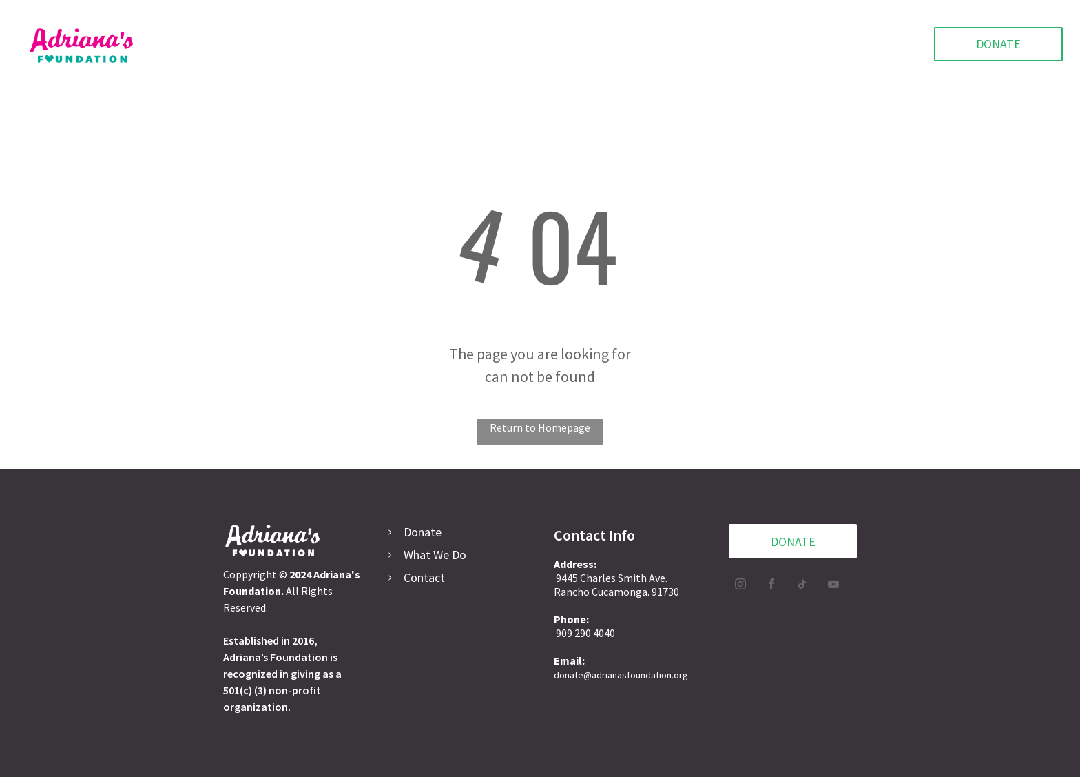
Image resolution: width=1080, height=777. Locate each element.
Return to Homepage (540, 427)
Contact (424, 577)
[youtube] (833, 586)
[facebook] (771, 586)
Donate (423, 532)
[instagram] (740, 586)
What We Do (435, 555)
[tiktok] (802, 586)
